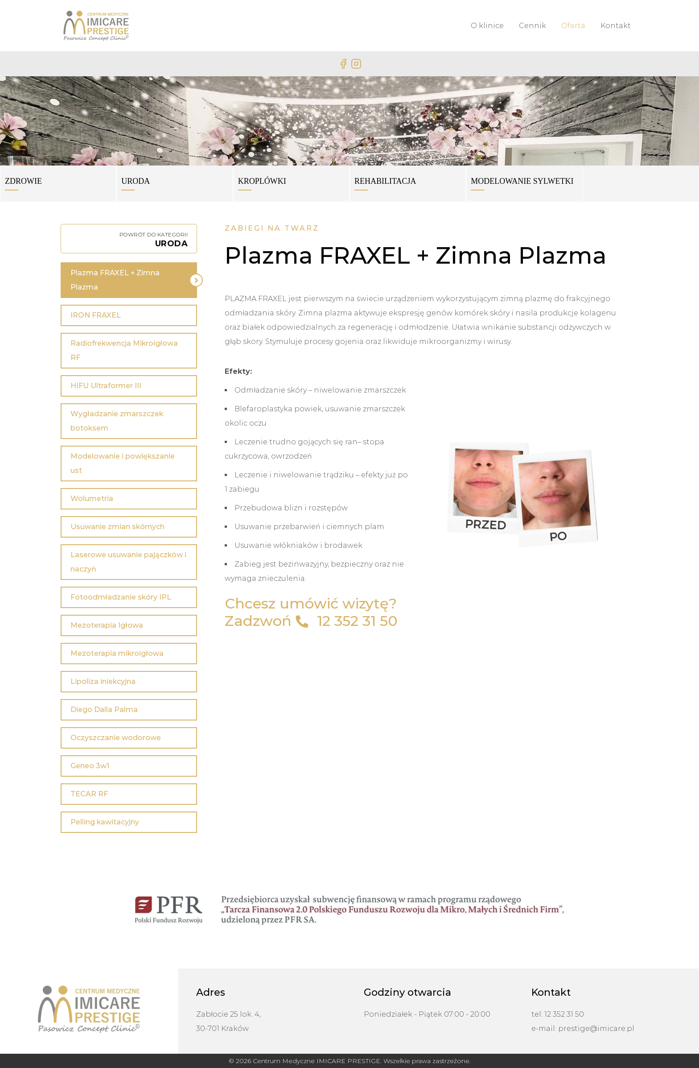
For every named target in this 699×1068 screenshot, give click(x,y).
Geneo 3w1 (89, 766)
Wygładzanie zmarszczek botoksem (116, 421)
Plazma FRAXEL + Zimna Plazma (115, 280)
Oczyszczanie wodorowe (115, 737)
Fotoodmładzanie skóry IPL (120, 597)
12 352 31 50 (357, 620)
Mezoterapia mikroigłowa (117, 653)
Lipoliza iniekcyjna (103, 681)
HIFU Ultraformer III (105, 385)
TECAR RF (89, 794)
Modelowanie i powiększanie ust (122, 463)
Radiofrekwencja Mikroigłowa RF (124, 350)
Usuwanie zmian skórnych (117, 526)
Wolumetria (91, 498)
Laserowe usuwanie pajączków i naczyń (128, 562)
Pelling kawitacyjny (104, 822)
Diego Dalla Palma (104, 709)
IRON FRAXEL (95, 315)
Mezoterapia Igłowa (106, 625)
